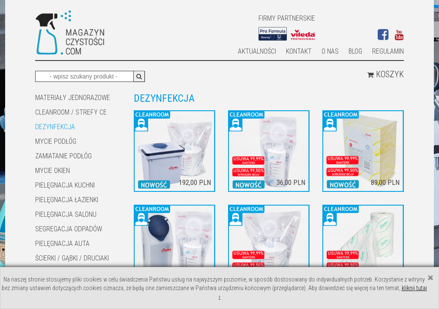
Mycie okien (52, 171)
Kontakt (299, 51)
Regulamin (388, 51)
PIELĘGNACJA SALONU (65, 214)
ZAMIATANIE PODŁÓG (63, 156)
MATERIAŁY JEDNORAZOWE (72, 98)
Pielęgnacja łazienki (66, 200)
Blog (355, 51)
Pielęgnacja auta (62, 243)
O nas (330, 51)
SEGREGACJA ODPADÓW (68, 229)
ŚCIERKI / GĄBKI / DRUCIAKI (72, 258)
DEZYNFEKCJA (55, 127)
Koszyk (385, 74)
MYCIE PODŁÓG (55, 141)
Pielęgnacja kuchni (65, 185)
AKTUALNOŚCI (257, 51)
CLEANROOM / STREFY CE (71, 112)
